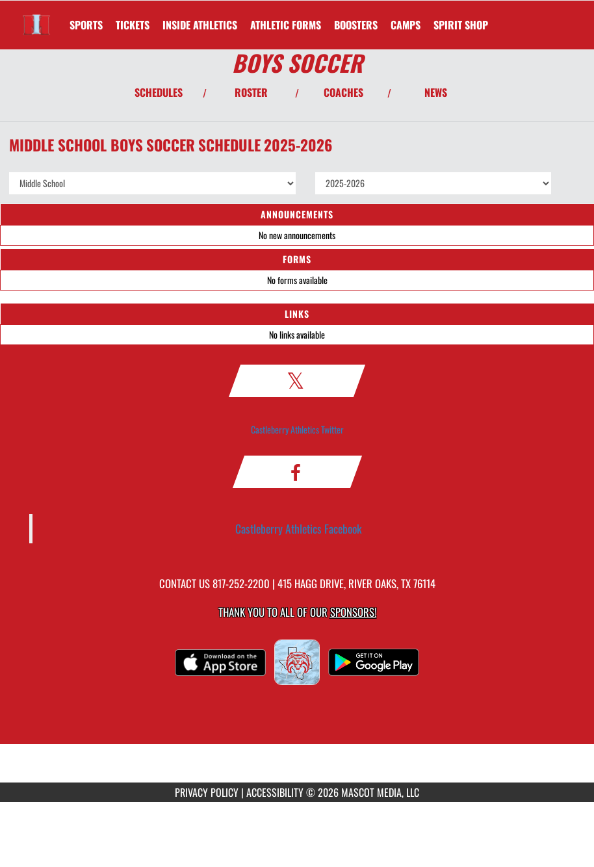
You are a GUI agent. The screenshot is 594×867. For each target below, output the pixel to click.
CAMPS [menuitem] (405, 24)
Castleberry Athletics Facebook (298, 528)
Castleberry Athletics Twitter (297, 429)
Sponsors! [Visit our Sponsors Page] (353, 612)
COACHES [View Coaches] (343, 92)
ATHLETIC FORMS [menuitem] (285, 24)
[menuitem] (132, 25)
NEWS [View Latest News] (435, 92)
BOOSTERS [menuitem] (356, 24)
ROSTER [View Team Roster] (251, 92)
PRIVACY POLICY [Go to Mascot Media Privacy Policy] (207, 792)
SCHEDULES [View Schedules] (159, 92)
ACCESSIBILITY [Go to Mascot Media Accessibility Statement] (274, 792)
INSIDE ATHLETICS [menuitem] (199, 24)
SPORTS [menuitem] (86, 24)
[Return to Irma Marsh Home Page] (36, 17)
